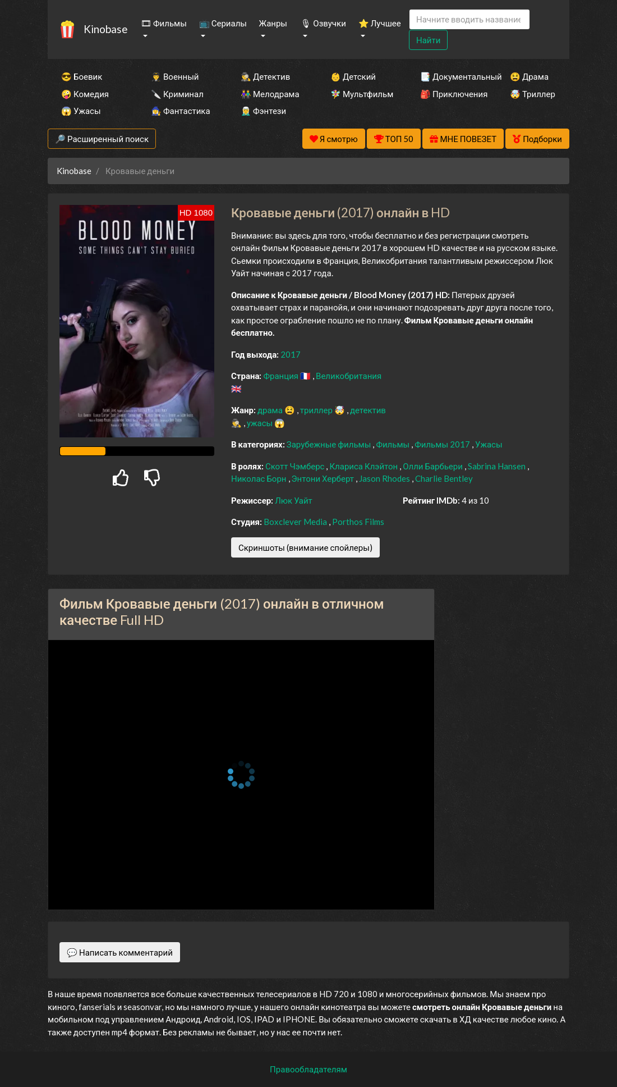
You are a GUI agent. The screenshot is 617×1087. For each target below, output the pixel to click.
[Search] (469, 19)
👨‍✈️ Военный (175, 76)
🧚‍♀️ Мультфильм (360, 94)
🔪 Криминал (177, 94)
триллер (317, 410)
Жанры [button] (273, 23)
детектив (368, 410)
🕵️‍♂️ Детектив (265, 76)
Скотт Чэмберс (295, 466)
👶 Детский (353, 76)
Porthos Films (358, 522)
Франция (281, 376)
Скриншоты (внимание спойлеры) (305, 547)
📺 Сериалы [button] (223, 23)
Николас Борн (259, 478)
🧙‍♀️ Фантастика (180, 111)
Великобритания (348, 376)
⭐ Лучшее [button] (379, 23)
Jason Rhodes (385, 478)
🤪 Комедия (85, 94)
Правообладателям (308, 1069)
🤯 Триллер (532, 94)
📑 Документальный (450, 76)
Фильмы (393, 444)
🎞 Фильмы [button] (164, 23)
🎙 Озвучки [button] (323, 23)
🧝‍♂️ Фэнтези (263, 111)
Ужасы (489, 444)
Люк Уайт (293, 500)
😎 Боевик (81, 76)
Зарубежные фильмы (330, 444)
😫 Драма (529, 76)
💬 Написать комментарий (120, 952)
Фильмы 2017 (443, 444)
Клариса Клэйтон (364, 466)
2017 (290, 354)
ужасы (260, 423)
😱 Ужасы (81, 111)
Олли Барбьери (433, 466)
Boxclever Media (296, 522)
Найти (428, 40)
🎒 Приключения (450, 94)
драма (270, 410)
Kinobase (105, 28)
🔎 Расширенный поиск (102, 139)
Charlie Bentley (444, 478)
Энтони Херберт (324, 478)
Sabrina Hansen (497, 466)
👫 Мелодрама (270, 94)
